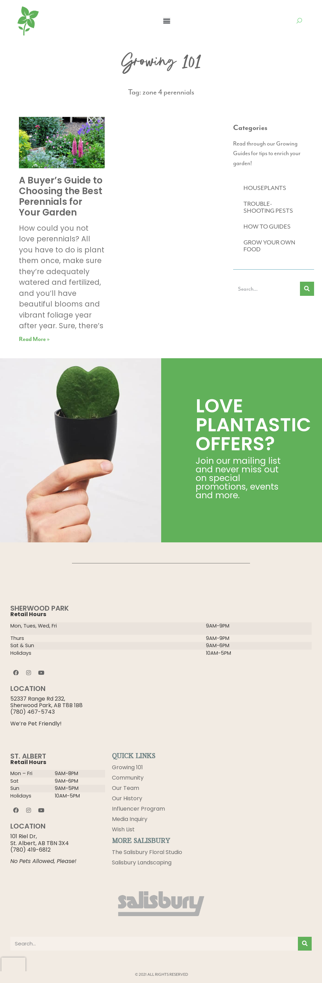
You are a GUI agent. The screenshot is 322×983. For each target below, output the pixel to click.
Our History (127, 798)
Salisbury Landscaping (142, 862)
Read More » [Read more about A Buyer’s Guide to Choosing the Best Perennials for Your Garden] (34, 339)
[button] (166, 20)
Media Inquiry (129, 819)
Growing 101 (127, 767)
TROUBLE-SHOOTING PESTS (268, 207)
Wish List (123, 829)
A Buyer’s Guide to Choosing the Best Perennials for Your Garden (61, 196)
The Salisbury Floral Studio (147, 852)
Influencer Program (138, 809)
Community (128, 778)
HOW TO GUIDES (267, 226)
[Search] (307, 289)
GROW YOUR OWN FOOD (269, 246)
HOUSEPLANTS (264, 188)
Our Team (125, 788)
